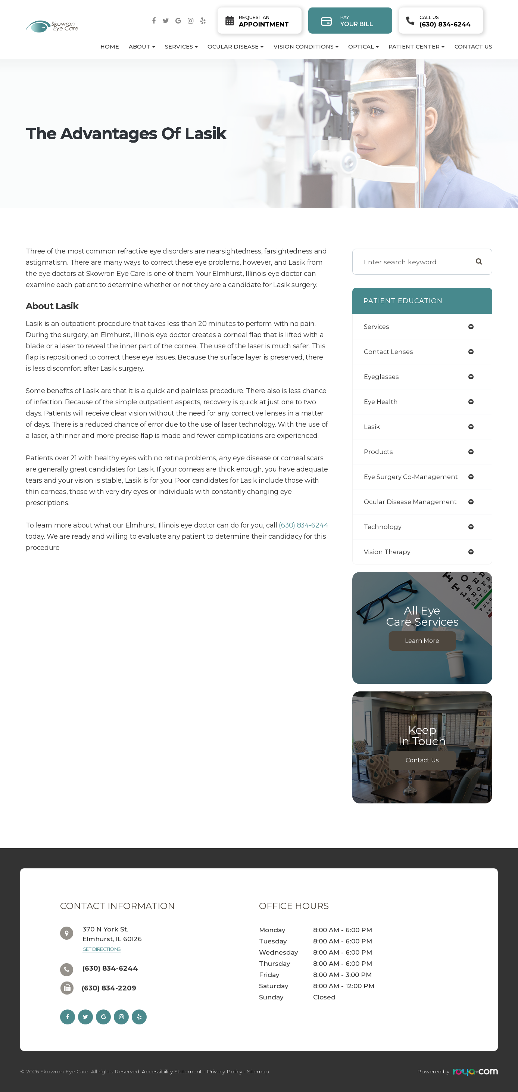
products (379, 451)
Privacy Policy (224, 1071)
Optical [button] (363, 46)
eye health (382, 401)
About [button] (142, 46)
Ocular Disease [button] (235, 46)
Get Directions (101, 949)
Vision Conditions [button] (306, 46)
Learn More (422, 640)
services (377, 326)
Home (109, 46)
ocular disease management (413, 501)
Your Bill (356, 21)
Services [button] (181, 46)
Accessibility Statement (172, 1071)
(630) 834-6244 (445, 21)
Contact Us (473, 46)
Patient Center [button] (416, 46)
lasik (372, 426)
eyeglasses (382, 376)
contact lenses (389, 351)
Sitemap (258, 1071)
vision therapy (389, 552)
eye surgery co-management (413, 476)
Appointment (264, 21)
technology (383, 527)
